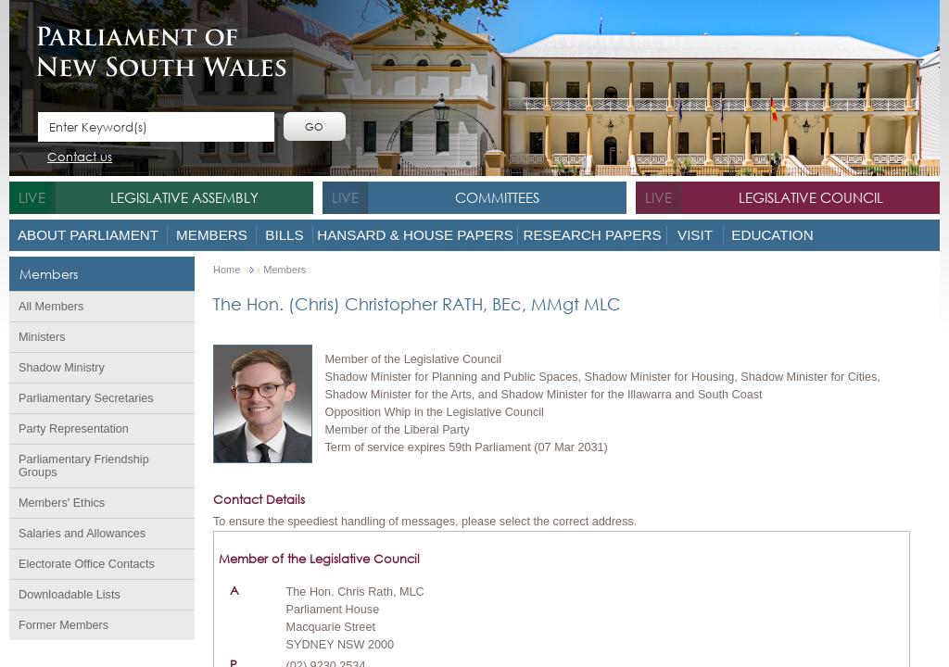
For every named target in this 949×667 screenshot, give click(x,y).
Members (211, 235)
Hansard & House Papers (415, 235)
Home (226, 270)
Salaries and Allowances (82, 533)
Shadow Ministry (62, 367)
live (32, 197)
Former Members (63, 625)
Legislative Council (811, 197)
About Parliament (88, 235)
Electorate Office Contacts (87, 564)
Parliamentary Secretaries (86, 398)
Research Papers (592, 235)
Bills (284, 235)
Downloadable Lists (69, 594)
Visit (695, 235)
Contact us (79, 158)
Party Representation (74, 428)
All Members (51, 306)
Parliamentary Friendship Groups (84, 466)
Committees (497, 197)
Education (772, 235)
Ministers (42, 337)
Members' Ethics (62, 503)
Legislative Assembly (184, 197)
